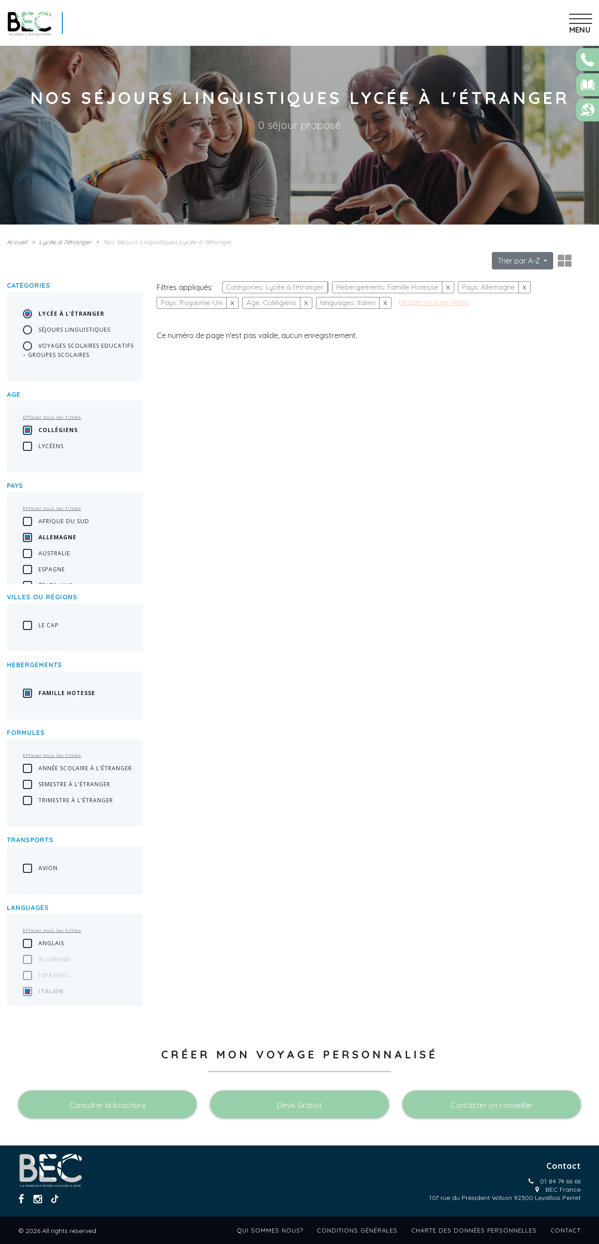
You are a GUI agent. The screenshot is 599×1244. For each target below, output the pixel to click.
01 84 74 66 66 (560, 1181)
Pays (15, 486)
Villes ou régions (42, 597)
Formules (26, 733)
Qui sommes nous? (270, 1230)
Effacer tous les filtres (52, 417)
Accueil (17, 242)
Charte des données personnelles (474, 1230)
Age (14, 394)
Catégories (28, 285)
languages (28, 908)
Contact (565, 1230)
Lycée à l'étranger (65, 242)
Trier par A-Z (520, 260)
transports (30, 840)
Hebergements (34, 665)
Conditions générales (357, 1230)
